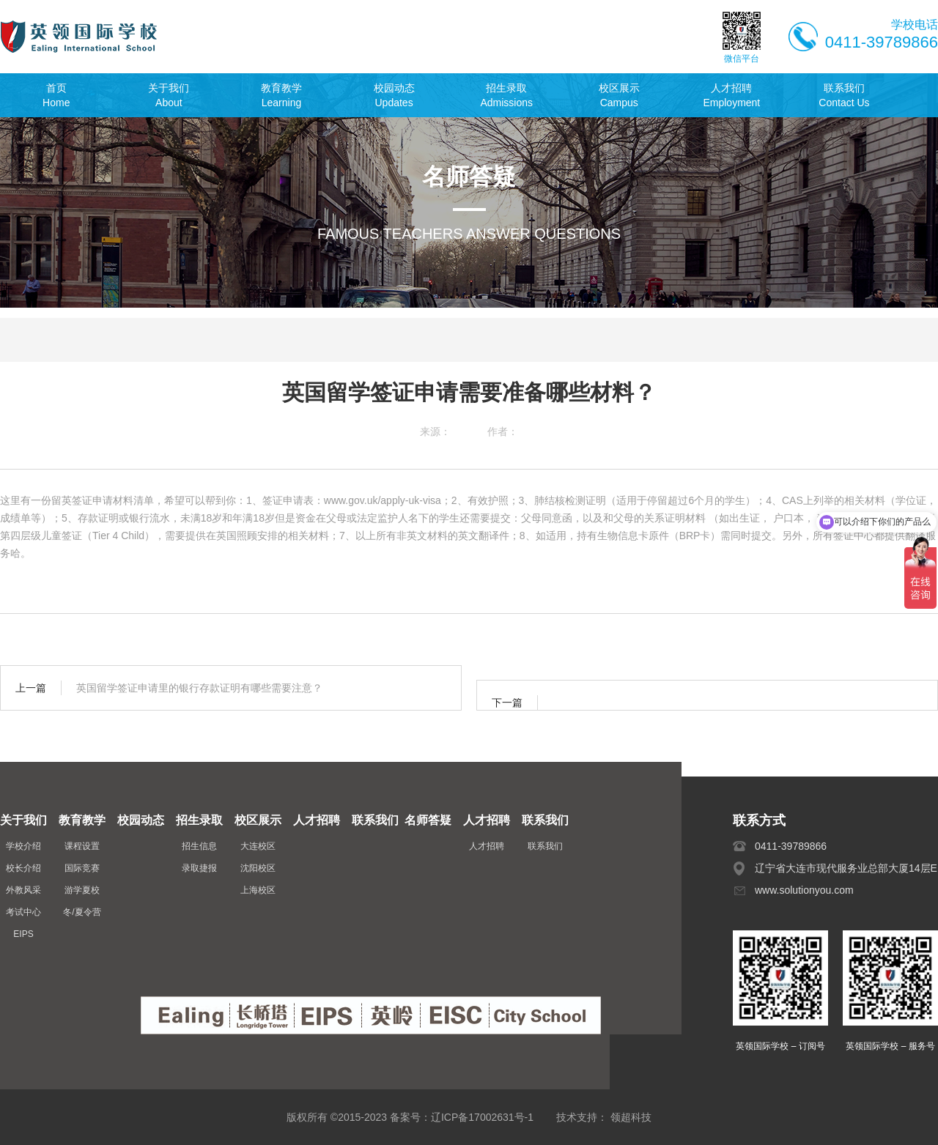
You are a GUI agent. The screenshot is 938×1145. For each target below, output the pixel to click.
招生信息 (199, 846)
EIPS (23, 934)
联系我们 (545, 846)
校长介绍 (23, 868)
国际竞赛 (82, 868)
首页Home (56, 95)
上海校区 (258, 890)
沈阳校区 (258, 868)
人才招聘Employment (731, 95)
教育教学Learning (281, 95)
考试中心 (23, 912)
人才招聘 (486, 846)
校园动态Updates (394, 95)
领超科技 (630, 1117)
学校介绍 (23, 846)
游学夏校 (82, 890)
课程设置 (82, 846)
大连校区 (258, 846)
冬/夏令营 (81, 912)
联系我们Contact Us (844, 95)
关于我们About (168, 95)
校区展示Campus (619, 95)
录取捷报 (199, 868)
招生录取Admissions (506, 95)
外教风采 (23, 890)
